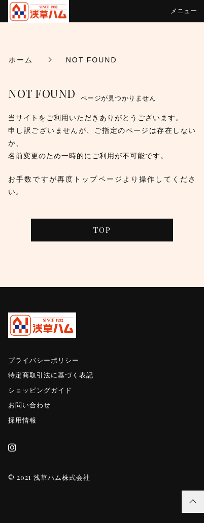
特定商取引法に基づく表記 (50, 375)
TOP (102, 230)
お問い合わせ (29, 405)
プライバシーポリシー (43, 360)
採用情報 (22, 420)
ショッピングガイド (40, 390)
